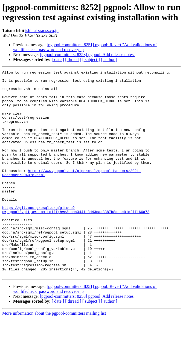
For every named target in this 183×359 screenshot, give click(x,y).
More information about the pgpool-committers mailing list (54, 354)
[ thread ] (73, 59)
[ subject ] (91, 59)
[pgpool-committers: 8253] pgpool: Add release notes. (87, 54)
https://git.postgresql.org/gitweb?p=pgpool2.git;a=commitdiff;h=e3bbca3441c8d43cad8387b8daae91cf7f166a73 (75, 238)
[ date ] (58, 59)
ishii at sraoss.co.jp (42, 30)
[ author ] (109, 59)
